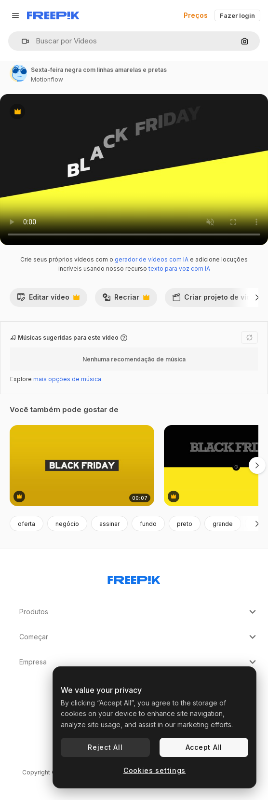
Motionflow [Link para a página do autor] (47, 79)
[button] (21, 41)
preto (184, 523)
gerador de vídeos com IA (151, 259)
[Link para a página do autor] (18, 73)
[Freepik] (53, 15)
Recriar (125, 299)
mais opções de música (67, 379)
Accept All (204, 747)
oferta (26, 523)
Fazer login (237, 15)
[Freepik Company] (134, 578)
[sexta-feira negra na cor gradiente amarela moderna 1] (82, 466)
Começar (138, 637)
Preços (196, 15)
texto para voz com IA (179, 268)
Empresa (138, 662)
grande (223, 523)
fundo (148, 523)
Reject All (105, 747)
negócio (67, 523)
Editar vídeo (48, 299)
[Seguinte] (257, 297)
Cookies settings (154, 770)
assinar (109, 523)
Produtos (138, 612)
